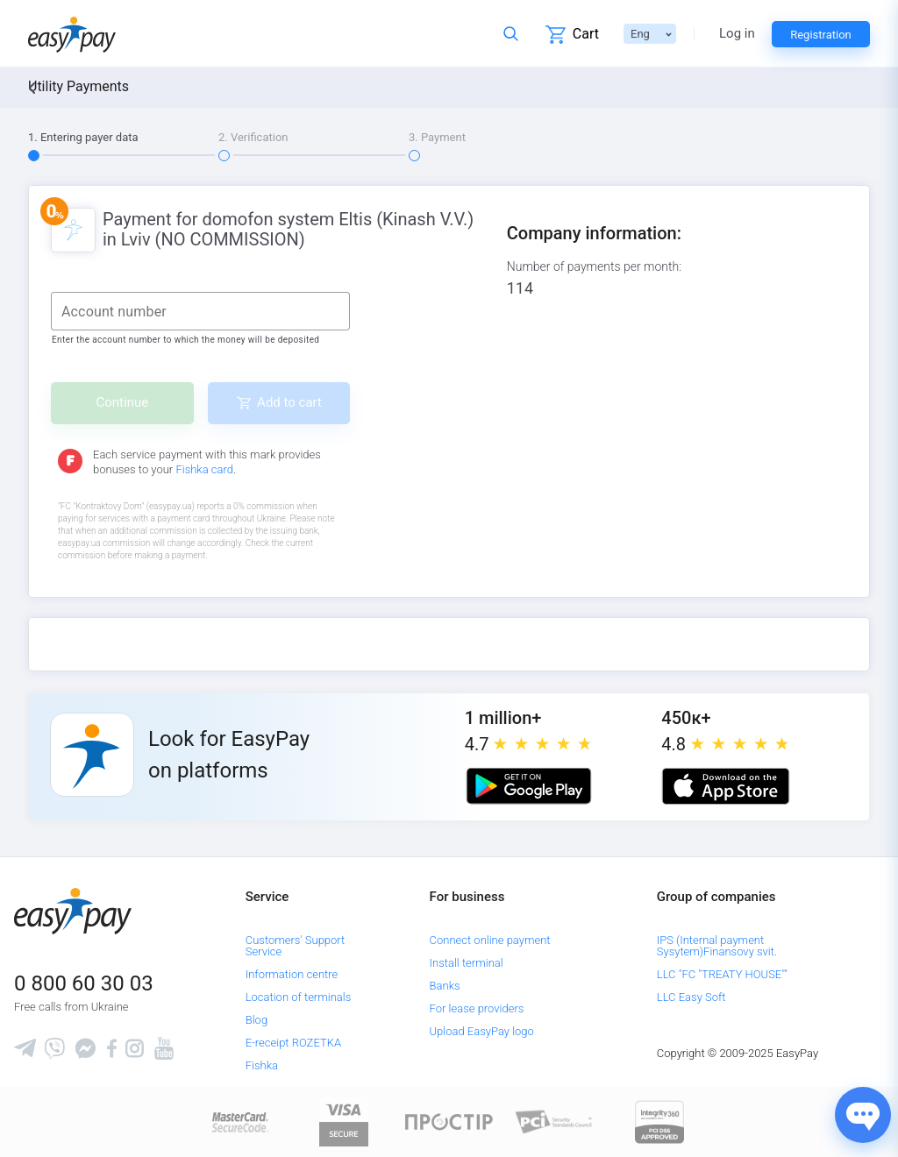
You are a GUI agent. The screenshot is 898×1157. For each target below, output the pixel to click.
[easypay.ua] (72, 33)
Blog (256, 1019)
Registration (821, 34)
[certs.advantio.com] (659, 1121)
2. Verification (253, 137)
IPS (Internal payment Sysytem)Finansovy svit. (717, 945)
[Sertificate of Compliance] (554, 1121)
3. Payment (437, 137)
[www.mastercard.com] (239, 1121)
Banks (445, 985)
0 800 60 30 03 (83, 983)
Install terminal (466, 962)
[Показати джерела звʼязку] (863, 1115)
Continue (122, 402)
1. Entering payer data (83, 137)
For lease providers (477, 1008)
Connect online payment (490, 940)
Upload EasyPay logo (482, 1031)
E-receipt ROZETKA (293, 1042)
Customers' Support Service (296, 945)
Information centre (292, 974)
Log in (737, 33)
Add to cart (289, 402)
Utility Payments (78, 86)
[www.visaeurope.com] (343, 1121)
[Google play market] (529, 786)
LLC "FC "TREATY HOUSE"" (722, 974)
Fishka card (204, 469)
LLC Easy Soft (691, 997)
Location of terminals (299, 997)
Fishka (262, 1065)
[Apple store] (725, 786)
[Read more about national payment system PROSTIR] (449, 1121)
